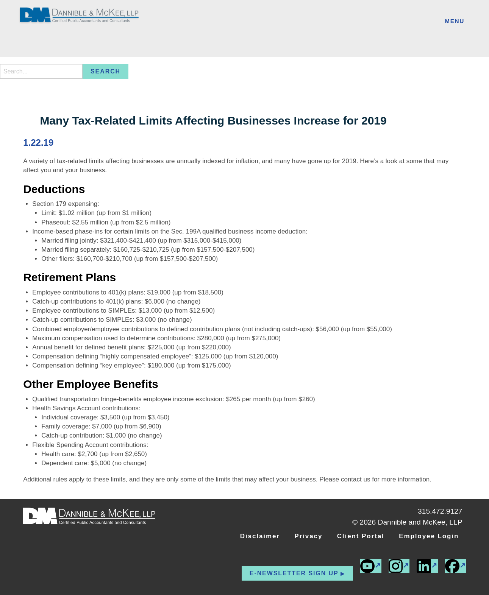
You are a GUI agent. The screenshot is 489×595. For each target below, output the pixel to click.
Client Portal (360, 536)
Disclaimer (260, 536)
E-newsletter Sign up (294, 573)
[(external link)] (455, 566)
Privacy (308, 536)
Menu (454, 21)
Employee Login (429, 536)
